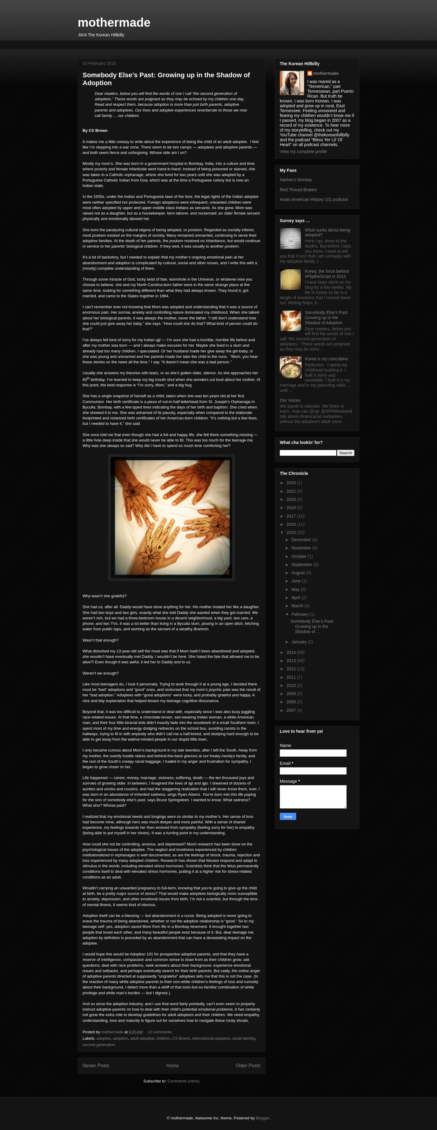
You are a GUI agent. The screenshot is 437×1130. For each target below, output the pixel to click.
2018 (291, 507)
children (163, 1038)
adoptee (104, 1038)
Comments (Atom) (183, 1081)
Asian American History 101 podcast (314, 199)
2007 (291, 710)
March (297, 605)
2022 (291, 491)
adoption (120, 1038)
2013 (291, 660)
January (299, 641)
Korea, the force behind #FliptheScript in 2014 (327, 274)
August (298, 572)
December (301, 539)
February (300, 614)
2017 (291, 516)
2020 (291, 499)
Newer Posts (96, 1065)
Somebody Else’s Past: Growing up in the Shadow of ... (312, 626)
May (295, 589)
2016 (291, 524)
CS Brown (181, 1038)
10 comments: (161, 1032)
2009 (291, 693)
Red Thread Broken (298, 189)
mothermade (114, 22)
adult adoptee (142, 1038)
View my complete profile (303, 151)
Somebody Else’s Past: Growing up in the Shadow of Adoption (327, 317)
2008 (291, 701)
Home (172, 1065)
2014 (291, 652)
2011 (291, 677)
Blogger (262, 1118)
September (302, 564)
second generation (99, 1044)
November (301, 547)
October (299, 556)
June (296, 580)
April (296, 597)
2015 (291, 532)
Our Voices (290, 400)
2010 (291, 685)
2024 (291, 482)
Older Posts (248, 1065)
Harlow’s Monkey (296, 179)
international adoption (211, 1038)
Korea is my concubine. (327, 358)
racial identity (243, 1038)
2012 (291, 668)
